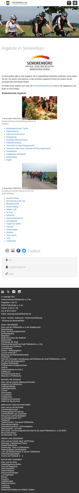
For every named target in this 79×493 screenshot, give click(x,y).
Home (3, 318)
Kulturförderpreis (7, 471)
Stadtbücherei (6, 397)
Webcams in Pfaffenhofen (11, 376)
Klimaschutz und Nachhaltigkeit (13, 416)
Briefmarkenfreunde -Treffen (17, 128)
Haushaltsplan (6, 348)
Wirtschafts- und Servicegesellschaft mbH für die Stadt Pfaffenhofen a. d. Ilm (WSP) (33, 431)
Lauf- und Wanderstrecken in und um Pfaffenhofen (20, 452)
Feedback (34, 251)
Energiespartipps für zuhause (12, 412)
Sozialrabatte (6, 395)
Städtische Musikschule (10, 401)
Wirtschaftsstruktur (8, 433)
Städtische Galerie (8, 483)
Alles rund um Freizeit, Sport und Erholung (17, 441)
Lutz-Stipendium (7, 475)
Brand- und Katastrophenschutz (13, 331)
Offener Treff (11, 209)
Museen (4, 477)
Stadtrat (4, 367)
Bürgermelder (6, 340)
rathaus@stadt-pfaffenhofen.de (19, 314)
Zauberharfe (11, 241)
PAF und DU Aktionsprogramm (13, 361)
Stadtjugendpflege (8, 386)
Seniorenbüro (6, 393)
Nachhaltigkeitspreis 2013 (11, 418)
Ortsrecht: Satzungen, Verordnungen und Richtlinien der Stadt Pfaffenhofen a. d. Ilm (33, 359)
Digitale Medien (12, 131)
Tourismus (5, 485)
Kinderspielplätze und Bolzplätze (13, 449)
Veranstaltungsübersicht (42, 86)
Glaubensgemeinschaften (11, 464)
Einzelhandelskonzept (9, 409)
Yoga (8, 238)
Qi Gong (9, 212)
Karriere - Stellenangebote (11, 350)
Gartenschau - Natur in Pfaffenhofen (15, 447)
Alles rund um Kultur (9, 462)
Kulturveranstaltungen (9, 473)
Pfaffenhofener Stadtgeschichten (14, 365)
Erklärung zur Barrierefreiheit (13, 320)
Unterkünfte (5, 487)
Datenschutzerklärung (33, 318)
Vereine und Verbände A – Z (12, 456)
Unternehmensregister (9, 424)
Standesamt (6, 372)
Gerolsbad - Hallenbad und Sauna (14, 443)
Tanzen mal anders (13, 224)
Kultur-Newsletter (8, 468)
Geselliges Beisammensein (17, 140)
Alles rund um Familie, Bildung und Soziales (18, 382)
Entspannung (11, 137)
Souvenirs (5, 479)
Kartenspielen (11, 157)
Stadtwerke (5, 420)
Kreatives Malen (12, 198)
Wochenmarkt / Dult (9, 435)
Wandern (9, 232)
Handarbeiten (11, 151)
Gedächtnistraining (13, 142)
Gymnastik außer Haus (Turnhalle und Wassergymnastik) (28, 148)
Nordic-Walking (12, 206)
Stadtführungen (7, 481)
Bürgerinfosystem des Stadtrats (13, 338)
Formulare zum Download (11, 346)
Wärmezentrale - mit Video (11, 428)
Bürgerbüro (5, 336)
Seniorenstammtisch (14, 218)
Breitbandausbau (7, 334)
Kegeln (9, 160)
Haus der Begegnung (9, 466)
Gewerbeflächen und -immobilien (14, 414)
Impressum (19, 318)
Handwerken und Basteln (16, 154)
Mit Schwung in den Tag (15, 201)
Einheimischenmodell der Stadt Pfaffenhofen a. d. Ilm (22, 344)
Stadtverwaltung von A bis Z (12, 369)
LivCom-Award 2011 (9, 353)
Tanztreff (9, 226)
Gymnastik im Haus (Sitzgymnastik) (20, 145)
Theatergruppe (12, 229)
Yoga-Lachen (11, 235)
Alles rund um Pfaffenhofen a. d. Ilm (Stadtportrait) (21, 327)
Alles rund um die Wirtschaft (12, 407)
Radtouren (10, 215)
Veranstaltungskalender (10, 454)
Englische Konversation (15, 134)
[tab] (39, 260)
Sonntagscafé (11, 221)
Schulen (4, 390)
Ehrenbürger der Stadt (9, 342)
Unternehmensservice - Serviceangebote (17, 426)
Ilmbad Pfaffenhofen (9, 445)
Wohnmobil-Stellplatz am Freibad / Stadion (18, 490)
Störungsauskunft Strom (10, 374)
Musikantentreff (12, 204)
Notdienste (5, 357)
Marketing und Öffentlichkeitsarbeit (15, 355)
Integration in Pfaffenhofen (11, 384)
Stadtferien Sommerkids (10, 399)
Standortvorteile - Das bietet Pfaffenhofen (17, 422)
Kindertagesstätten (8, 388)
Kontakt (10, 318)
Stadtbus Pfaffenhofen (10, 363)
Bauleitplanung (7, 329)
